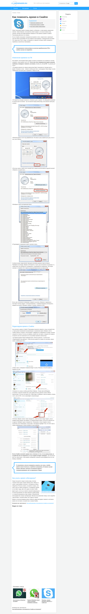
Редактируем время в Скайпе (37, 24)
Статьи (35, 8)
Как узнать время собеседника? (37, 26)
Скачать (16, 8)
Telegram (64, 21)
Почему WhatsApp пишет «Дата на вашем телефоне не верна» (33, 601)
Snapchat (64, 25)
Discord (64, 27)
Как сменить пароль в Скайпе (48, 486)
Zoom (63, 30)
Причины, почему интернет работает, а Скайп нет (47, 601)
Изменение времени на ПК (36, 22)
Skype (63, 23)
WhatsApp (64, 16)
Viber (63, 19)
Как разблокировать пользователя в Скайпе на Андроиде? (40, 503)
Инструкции (25, 8)
